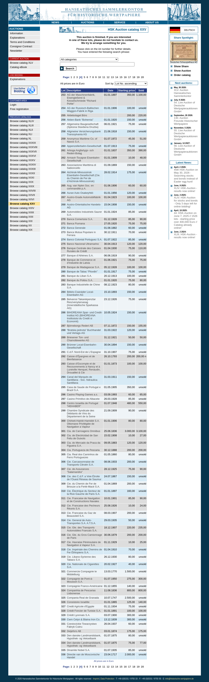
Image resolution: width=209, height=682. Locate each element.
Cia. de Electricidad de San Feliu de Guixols (82, 437)
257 (63, 124)
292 (63, 356)
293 (63, 363)
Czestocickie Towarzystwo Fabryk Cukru (82, 625)
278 (63, 259)
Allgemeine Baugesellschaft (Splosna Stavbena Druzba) (82, 125)
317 (63, 542)
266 (63, 192)
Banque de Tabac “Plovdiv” (82, 271)
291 (63, 351)
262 (63, 157)
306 (63, 461)
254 (63, 108)
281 (63, 275)
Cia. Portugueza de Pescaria (83, 450)
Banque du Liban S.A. (79, 275)
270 (63, 219)
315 (63, 527)
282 (63, 280)
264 (63, 172)
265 (63, 185)
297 (63, 398)
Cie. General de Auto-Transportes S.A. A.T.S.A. (81, 522)
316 (63, 534)
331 (63, 623)
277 (63, 255)
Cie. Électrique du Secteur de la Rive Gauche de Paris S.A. (83, 492)
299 (63, 410)
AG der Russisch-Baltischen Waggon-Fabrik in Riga (83, 109)
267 (63, 197)
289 (63, 337)
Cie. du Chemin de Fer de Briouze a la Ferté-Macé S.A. (83, 485)
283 (63, 284)
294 (63, 376)
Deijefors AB (74, 631)
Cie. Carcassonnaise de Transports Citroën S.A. (80, 463)
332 (63, 631)
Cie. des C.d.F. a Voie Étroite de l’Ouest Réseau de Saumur (84, 478)
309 (63, 483)
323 (63, 586)
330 (63, 619)
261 (63, 150)
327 (63, 606)
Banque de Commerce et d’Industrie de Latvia (81, 261)
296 (63, 394)
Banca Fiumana (76, 223)
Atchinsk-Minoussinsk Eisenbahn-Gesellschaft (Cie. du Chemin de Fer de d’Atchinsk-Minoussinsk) (83, 177)
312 (63, 505)
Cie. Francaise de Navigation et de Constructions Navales (83, 500)
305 (63, 454)
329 (63, 615)
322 (63, 578)
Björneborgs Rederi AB (80, 325)
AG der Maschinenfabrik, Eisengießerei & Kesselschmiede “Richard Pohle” (81, 99)
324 (63, 590)
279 (63, 267)
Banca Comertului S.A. (80, 219)
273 (63, 232)
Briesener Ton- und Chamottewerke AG (78, 339)
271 (63, 223)
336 (63, 654)
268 (63, 204)
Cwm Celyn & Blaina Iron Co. (83, 619)
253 (63, 94)
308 (63, 476)
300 (63, 420)
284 (63, 291)
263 (63, 164)
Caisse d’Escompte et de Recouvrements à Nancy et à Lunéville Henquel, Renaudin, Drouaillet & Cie (83, 368)
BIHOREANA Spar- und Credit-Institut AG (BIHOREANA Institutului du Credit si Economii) (84, 317)
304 (63, 450)
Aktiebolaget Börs (77, 115)
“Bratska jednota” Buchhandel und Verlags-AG (84, 331)
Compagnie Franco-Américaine (84, 586)
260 (63, 146)
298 (63, 403)
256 (63, 119)
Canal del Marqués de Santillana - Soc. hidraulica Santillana (82, 379)
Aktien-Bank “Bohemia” (80, 119)
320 (63, 564)
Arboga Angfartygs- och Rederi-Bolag (80, 152)
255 (63, 115)
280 (63, 271)
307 (63, 469)
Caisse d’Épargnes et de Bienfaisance (81, 358)
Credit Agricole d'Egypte (80, 606)
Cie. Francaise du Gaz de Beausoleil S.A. (81, 514)
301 (63, 431)
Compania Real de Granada (83, 597)
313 (63, 512)
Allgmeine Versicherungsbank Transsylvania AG (84, 133)
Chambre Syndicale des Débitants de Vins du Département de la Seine (81, 413)
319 (63, 556)
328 (63, 610)
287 (63, 325)
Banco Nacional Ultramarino (83, 243)
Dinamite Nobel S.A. (78, 650)
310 (63, 490)
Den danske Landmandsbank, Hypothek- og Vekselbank (84, 637)
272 (63, 227)
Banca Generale (76, 227)
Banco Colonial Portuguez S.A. (84, 239)
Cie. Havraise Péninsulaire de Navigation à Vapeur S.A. (84, 544)
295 (63, 387)
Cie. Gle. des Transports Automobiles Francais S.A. (82, 529)
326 (63, 602)
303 (63, 442)
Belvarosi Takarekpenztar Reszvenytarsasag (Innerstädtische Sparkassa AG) (82, 304)
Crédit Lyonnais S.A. (78, 615)
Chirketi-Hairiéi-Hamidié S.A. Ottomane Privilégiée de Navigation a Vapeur (83, 423)
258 (63, 131)
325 (63, 597)
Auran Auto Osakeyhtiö (80, 192)
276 (63, 248)
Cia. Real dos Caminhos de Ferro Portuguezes (82, 456)
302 (63, 435)
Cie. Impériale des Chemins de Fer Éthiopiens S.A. (84, 551)
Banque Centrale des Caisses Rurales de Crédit (84, 250)
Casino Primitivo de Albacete (83, 398)
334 (63, 642)
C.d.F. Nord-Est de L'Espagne (84, 351)
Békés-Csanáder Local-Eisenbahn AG (80, 293)
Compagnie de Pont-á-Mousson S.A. (80, 580)
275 (63, 243)
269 (63, 211)
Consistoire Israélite (78, 602)
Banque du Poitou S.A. (80, 280)
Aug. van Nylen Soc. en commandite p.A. (80, 187)
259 (63, 138)
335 (63, 650)
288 (63, 330)
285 (63, 299)
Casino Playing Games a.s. (82, 394)
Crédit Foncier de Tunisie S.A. (84, 610)
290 (63, 344)
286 (63, 312)
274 (63, 239)
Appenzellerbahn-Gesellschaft (84, 146)
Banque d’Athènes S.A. (80, 255)
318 (63, 549)
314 (63, 520)
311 (63, 498)
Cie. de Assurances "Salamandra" (78, 470)
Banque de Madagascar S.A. (83, 267)
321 (63, 571)
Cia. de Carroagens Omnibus (83, 431)
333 (63, 635)
